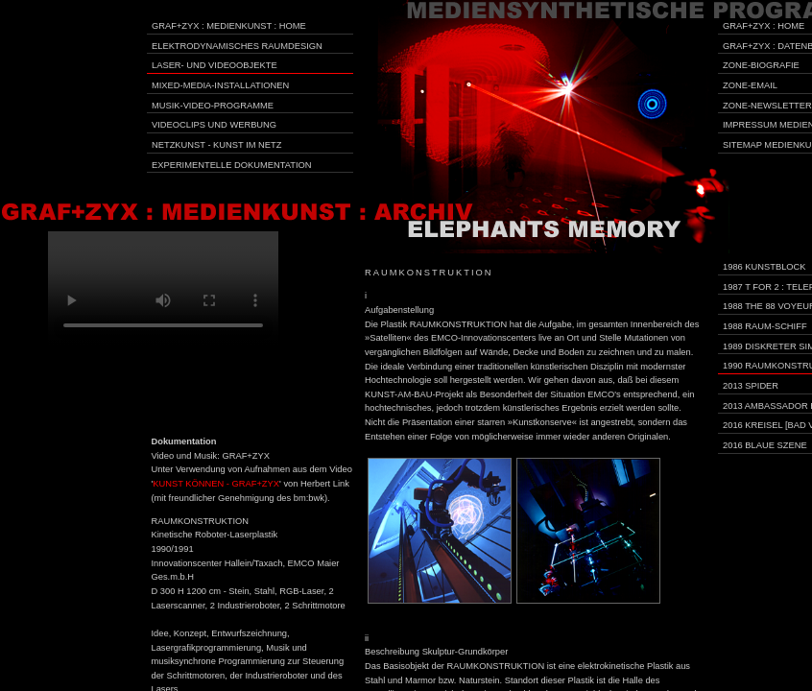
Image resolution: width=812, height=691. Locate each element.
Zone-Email (750, 85)
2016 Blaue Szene (765, 445)
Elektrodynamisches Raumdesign (237, 46)
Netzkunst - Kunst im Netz (216, 145)
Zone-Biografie (761, 65)
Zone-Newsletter (767, 105)
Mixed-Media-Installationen (220, 85)
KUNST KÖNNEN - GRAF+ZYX (216, 483)
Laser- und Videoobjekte (214, 65)
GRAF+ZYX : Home (763, 26)
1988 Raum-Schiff (765, 326)
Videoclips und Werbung (214, 125)
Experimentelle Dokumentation (232, 165)
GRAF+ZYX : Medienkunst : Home (229, 26)
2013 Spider (750, 386)
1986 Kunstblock (764, 267)
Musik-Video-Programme (213, 105)
